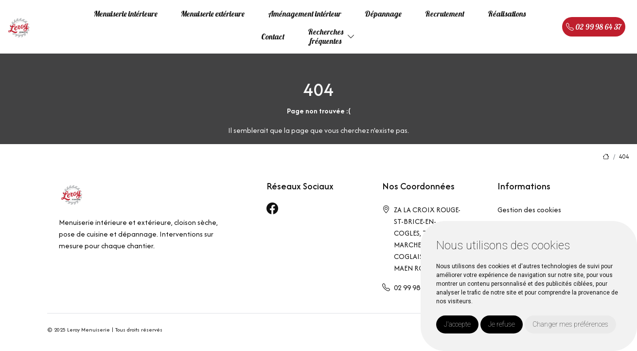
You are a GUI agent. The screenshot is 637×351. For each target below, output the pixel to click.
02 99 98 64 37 (593, 27)
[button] (351, 36)
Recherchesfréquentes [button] (325, 36)
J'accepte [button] (457, 324)
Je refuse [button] (501, 324)
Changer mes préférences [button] (570, 324)
